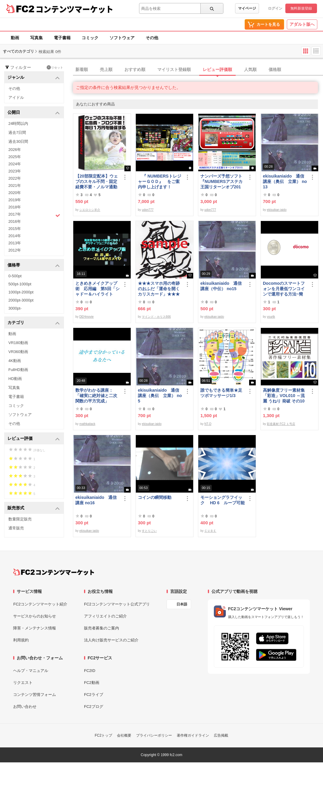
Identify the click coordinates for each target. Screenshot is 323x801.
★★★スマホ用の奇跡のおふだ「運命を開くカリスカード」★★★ (159, 288)
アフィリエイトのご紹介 (105, 616)
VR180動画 (18, 342)
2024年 (14, 164)
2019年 (14, 200)
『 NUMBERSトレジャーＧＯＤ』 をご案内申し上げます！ (159, 181)
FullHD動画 (18, 369)
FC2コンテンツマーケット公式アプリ (117, 604)
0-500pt (15, 276)
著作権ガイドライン (193, 735)
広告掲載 (221, 735)
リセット (55, 67)
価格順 (275, 69)
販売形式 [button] (33, 508)
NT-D (207, 424)
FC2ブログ (93, 706)
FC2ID (89, 670)
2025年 (14, 157)
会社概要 (124, 735)
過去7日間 (17, 132)
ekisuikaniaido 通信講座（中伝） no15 (221, 286)
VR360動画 (18, 351)
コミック (90, 37)
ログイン (275, 8)
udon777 (147, 209)
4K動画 (14, 360)
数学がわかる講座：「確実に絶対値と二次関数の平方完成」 (96, 395)
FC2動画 (91, 682)
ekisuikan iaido (277, 209)
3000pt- (15, 308)
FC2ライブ (93, 694)
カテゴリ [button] (33, 323)
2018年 (14, 207)
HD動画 (15, 378)
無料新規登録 (301, 8)
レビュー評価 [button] (33, 439)
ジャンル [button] (33, 78)
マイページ (247, 8)
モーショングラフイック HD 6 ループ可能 (222, 500)
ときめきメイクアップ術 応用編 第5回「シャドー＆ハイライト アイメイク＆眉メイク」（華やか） (97, 289)
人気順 (250, 69)
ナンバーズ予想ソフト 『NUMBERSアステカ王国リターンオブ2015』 (222, 182)
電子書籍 (62, 37)
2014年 (14, 236)
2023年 (14, 171)
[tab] (198, 70)
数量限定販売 (20, 519)
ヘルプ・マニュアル (30, 670)
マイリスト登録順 (174, 69)
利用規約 (21, 640)
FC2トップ (103, 735)
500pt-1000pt (19, 284)
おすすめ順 (134, 69)
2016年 (14, 221)
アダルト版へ (302, 24)
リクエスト (23, 682)
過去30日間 (18, 141)
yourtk (271, 316)
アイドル (16, 97)
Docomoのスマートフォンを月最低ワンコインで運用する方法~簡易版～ (284, 289)
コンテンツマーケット (74, 9)
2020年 (14, 192)
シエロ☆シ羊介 (89, 209)
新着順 (81, 69)
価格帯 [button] (33, 265)
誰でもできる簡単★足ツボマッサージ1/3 (221, 393)
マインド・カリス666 (156, 316)
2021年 (14, 185)
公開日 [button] (33, 113)
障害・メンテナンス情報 (34, 628)
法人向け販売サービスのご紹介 (111, 640)
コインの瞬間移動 (154, 497)
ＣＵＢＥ (210, 530)
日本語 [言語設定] (181, 604)
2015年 (14, 228)
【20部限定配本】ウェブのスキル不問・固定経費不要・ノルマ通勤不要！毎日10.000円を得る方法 (96, 182)
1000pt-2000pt (20, 292)
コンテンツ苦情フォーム (34, 694)
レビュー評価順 (217, 69)
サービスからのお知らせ (34, 616)
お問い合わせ (24, 706)
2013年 (14, 243)
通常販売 (16, 528)
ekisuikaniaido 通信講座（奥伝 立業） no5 (160, 395)
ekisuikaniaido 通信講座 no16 (96, 500)
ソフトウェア (122, 37)
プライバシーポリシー (154, 735)
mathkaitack (87, 424)
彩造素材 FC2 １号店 (281, 424)
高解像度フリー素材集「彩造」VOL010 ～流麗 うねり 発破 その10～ (284, 396)
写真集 (36, 37)
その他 (152, 37)
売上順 (106, 69)
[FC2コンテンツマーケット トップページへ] (53, 572)
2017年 (34, 215)
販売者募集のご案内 (101, 628)
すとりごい (149, 530)
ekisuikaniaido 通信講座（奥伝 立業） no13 (285, 181)
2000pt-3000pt (20, 300)
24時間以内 (18, 123)
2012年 (14, 250)
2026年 (14, 149)
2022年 (14, 178)
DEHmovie (86, 316)
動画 (15, 37)
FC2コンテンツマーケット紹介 (40, 604)
